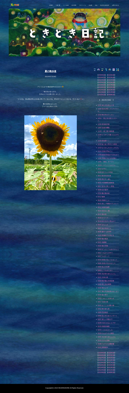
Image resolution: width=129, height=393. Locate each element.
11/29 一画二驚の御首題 (106, 131)
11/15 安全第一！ (104, 140)
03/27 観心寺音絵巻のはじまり (108, 291)
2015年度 (111, 87)
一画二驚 (58, 5)
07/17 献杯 (101, 197)
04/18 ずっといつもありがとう (108, 249)
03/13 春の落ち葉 (104, 309)
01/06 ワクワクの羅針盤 (106, 344)
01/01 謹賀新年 (103, 347)
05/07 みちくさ (103, 225)
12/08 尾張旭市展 (104, 124)
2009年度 (111, 94)
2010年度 (101, 94)
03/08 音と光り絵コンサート (107, 316)
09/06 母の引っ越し (104, 179)
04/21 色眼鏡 (102, 242)
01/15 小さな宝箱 (104, 340)
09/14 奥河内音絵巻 (104, 176)
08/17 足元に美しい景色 (106, 186)
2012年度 (101, 92)
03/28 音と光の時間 (104, 284)
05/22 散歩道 (102, 214)
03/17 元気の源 (103, 302)
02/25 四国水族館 (104, 326)
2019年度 (111, 82)
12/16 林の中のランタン (106, 115)
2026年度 (101, 75)
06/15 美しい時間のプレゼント (108, 203)
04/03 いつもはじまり (105, 270)
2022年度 (101, 80)
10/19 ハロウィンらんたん (107, 165)
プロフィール (82, 5)
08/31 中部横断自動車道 (106, 183)
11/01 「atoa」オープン (106, 161)
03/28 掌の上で (103, 288)
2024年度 (101, 77)
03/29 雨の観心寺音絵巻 (106, 281)
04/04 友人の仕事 (104, 267)
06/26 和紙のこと (104, 200)
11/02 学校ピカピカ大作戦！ (107, 158)
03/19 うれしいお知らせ (106, 298)
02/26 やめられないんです (107, 323)
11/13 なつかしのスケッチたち (108, 147)
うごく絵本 (66, 5)
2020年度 (101, 82)
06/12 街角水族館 (104, 207)
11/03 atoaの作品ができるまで (108, 154)
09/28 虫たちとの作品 (105, 172)
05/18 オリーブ (103, 218)
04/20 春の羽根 (103, 246)
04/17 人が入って (104, 256)
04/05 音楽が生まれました (107, 263)
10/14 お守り (102, 169)
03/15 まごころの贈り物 (106, 305)
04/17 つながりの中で (105, 253)
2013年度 (111, 90)
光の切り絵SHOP (104, 5)
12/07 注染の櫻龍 (104, 127)
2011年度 (111, 92)
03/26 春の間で (103, 295)
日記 (96, 5)
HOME (51, 5)
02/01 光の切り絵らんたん (107, 337)
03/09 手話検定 (103, 312)
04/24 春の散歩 (103, 239)
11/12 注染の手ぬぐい (105, 151)
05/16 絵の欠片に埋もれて (107, 221)
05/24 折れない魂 (104, 211)
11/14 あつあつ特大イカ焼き (107, 144)
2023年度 (111, 77)
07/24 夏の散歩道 (104, 193)
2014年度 (101, 90)
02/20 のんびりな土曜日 (106, 333)
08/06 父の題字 (103, 190)
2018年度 (101, 85)
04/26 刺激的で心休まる (106, 235)
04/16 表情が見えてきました (107, 260)
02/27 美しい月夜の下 (105, 319)
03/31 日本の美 (103, 277)
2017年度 (111, 85)
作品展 (90, 5)
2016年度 (101, 87)
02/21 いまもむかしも (105, 330)
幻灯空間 (74, 5)
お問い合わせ (115, 5)
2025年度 (111, 75)
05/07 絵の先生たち (104, 228)
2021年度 (111, 80)
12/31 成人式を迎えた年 (106, 105)
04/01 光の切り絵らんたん (107, 274)
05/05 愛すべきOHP (104, 232)
